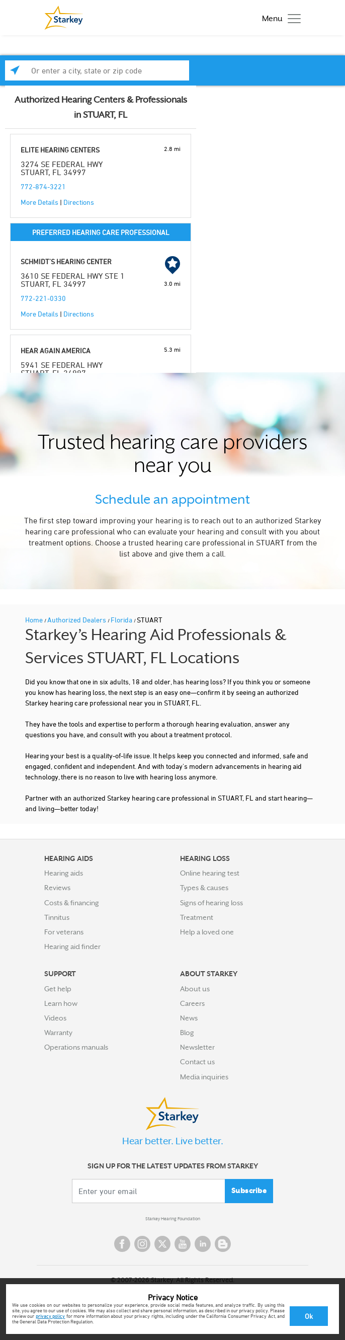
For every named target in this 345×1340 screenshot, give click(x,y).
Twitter (162, 1244)
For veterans (63, 932)
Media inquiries (204, 1077)
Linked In (203, 1244)
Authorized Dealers (77, 619)
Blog (187, 1033)
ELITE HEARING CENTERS (60, 149)
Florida (122, 619)
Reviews (57, 888)
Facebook (122, 1244)
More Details (39, 202)
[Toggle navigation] (279, 18)
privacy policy (50, 1316)
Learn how (60, 1003)
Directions (78, 202)
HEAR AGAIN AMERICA (56, 350)
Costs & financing (71, 903)
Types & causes (204, 888)
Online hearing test (209, 873)
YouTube (183, 1244)
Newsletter (197, 1047)
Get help (57, 989)
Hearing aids (63, 873)
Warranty (58, 1033)
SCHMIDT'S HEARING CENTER (66, 261)
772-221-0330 (43, 298)
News (189, 1018)
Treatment (196, 917)
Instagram (142, 1244)
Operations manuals (76, 1047)
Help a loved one (207, 932)
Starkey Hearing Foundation (172, 1218)
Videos (55, 1018)
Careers (192, 1003)
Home (34, 619)
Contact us (197, 1062)
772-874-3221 (43, 186)
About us (195, 989)
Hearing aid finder (72, 946)
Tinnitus (56, 917)
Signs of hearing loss (211, 903)
